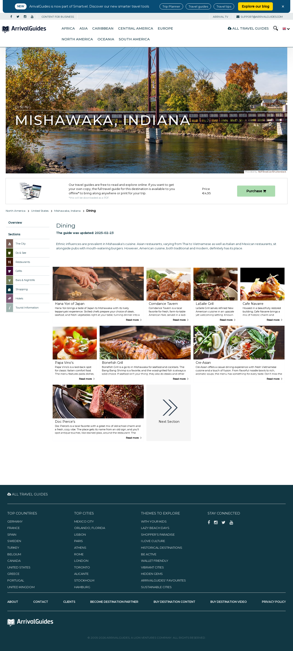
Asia (83, 28)
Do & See (21, 252)
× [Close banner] (283, 6)
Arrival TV (220, 16)
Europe (165, 28)
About (12, 602)
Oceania (106, 39)
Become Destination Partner (114, 602)
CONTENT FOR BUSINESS (58, 16)
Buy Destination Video (228, 602)
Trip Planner (171, 6)
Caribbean (103, 28)
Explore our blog (255, 6)
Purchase (256, 191)
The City (21, 243)
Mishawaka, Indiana (67, 210)
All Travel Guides (248, 28)
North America (77, 39)
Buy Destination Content (174, 602)
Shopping (22, 289)
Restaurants (23, 262)
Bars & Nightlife (25, 280)
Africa (68, 28)
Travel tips (224, 6)
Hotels (19, 298)
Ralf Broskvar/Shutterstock (272, 171)
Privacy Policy (274, 602)
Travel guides (198, 6)
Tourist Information (27, 307)
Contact (40, 602)
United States (40, 210)
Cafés (19, 271)
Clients (69, 602)
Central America (135, 28)
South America (134, 39)
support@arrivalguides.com (259, 16)
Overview (15, 222)
